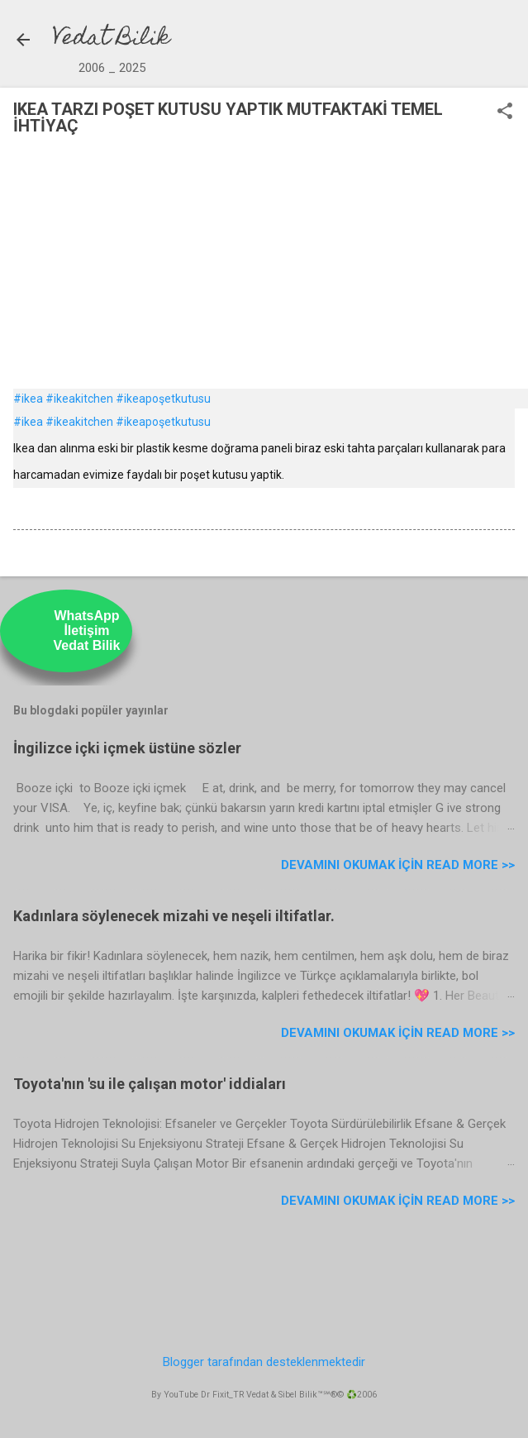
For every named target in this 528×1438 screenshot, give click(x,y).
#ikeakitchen (79, 398)
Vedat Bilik (111, 39)
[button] (505, 112)
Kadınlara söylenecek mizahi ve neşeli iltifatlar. (174, 915)
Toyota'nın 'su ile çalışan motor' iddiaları (149, 1083)
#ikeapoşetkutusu (163, 398)
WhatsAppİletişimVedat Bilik (87, 630)
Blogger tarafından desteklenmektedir (264, 1361)
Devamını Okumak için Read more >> (398, 865)
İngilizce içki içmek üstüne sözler (127, 748)
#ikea (28, 398)
